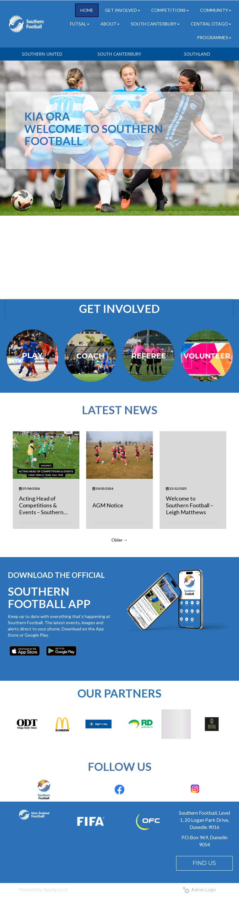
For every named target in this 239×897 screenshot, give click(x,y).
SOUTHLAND (197, 54)
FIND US (204, 863)
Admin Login (199, 889)
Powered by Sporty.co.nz (43, 889)
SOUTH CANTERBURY (119, 54)
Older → (119, 539)
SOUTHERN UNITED (42, 54)
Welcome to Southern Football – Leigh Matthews (189, 505)
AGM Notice (107, 505)
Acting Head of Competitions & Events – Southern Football (41, 505)
